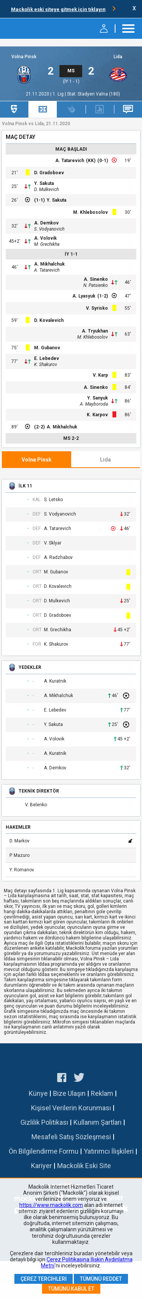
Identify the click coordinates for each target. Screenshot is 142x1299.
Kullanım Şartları (97, 1122)
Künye (38, 1093)
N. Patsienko (95, 285)
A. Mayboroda (94, 404)
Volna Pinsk (23, 56)
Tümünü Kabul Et (71, 1289)
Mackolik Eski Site (84, 1166)
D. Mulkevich (46, 189)
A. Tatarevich (69, 160)
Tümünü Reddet (101, 1279)
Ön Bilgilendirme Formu (43, 1151)
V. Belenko (36, 804)
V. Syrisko (97, 308)
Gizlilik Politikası (44, 1122)
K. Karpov (97, 414)
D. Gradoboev (49, 172)
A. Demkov (46, 223)
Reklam (102, 1093)
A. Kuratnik (55, 681)
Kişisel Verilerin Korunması (71, 1108)
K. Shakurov (45, 364)
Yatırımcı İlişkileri (109, 1151)
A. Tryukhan (95, 331)
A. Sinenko (96, 279)
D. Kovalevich (49, 320)
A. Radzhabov (58, 557)
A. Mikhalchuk (49, 264)
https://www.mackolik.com (51, 1205)
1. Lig (59, 94)
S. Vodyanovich (49, 229)
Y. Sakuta (44, 183)
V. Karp (100, 375)
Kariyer (41, 1166)
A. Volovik (45, 238)
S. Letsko (53, 499)
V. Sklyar (52, 543)
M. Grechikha (46, 244)
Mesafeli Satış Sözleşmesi (71, 1137)
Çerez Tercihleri (43, 1279)
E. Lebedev (46, 358)
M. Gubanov (47, 347)
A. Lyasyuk (83, 296)
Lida (118, 56)
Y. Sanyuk (97, 398)
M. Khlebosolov (90, 212)
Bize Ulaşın (69, 1093)
